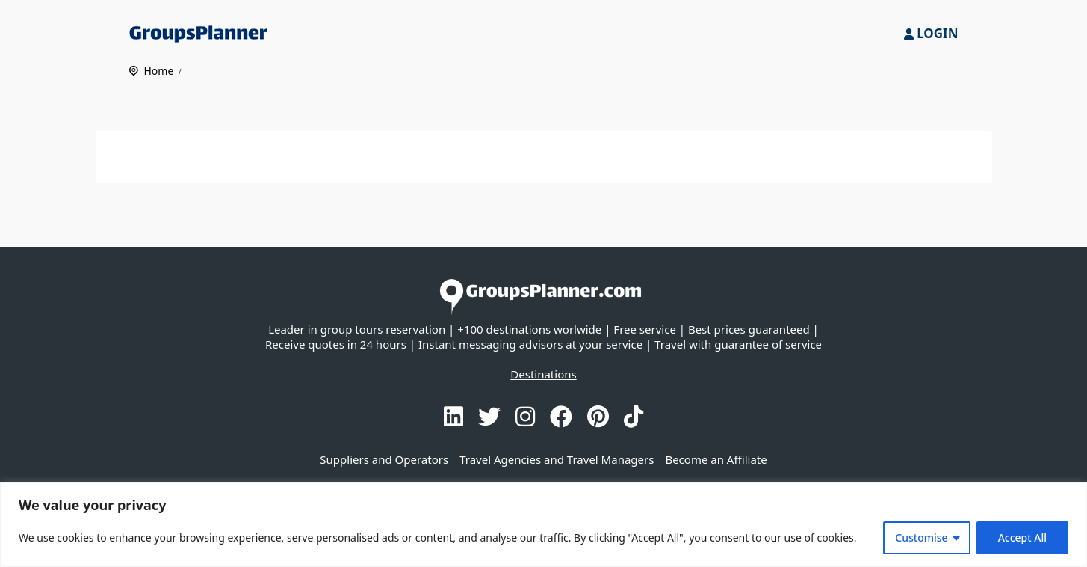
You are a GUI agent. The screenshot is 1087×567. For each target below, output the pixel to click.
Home (159, 71)
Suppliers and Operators (384, 459)
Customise (921, 537)
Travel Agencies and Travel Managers (556, 459)
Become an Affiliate (716, 459)
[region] (543, 524)
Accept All (1022, 537)
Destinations (543, 374)
